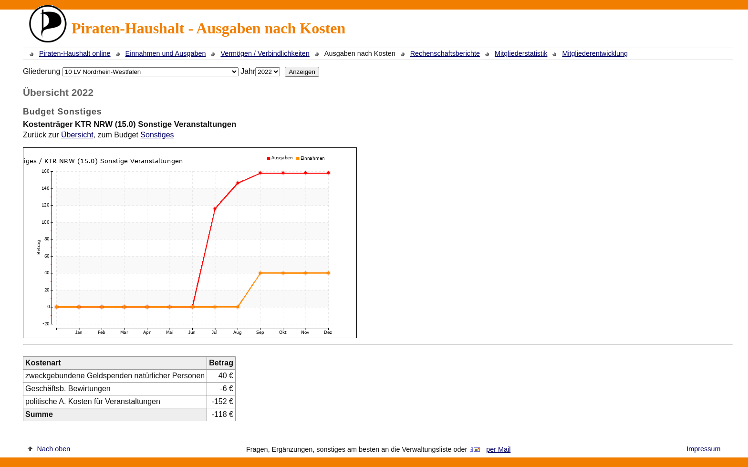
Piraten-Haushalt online (75, 53)
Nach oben (54, 449)
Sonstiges (157, 135)
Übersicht (77, 135)
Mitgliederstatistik (521, 53)
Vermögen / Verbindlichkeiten (264, 53)
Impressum (703, 449)
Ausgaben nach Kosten (359, 53)
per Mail (498, 449)
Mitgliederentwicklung (595, 53)
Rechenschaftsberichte (445, 53)
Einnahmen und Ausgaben (165, 53)
